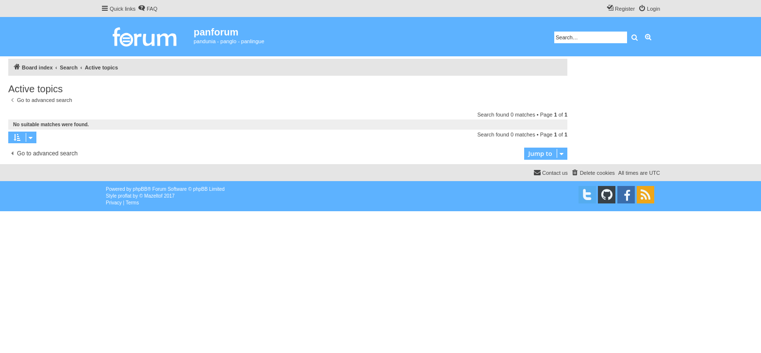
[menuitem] (147, 9)
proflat (125, 196)
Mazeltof (153, 196)
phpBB (140, 189)
